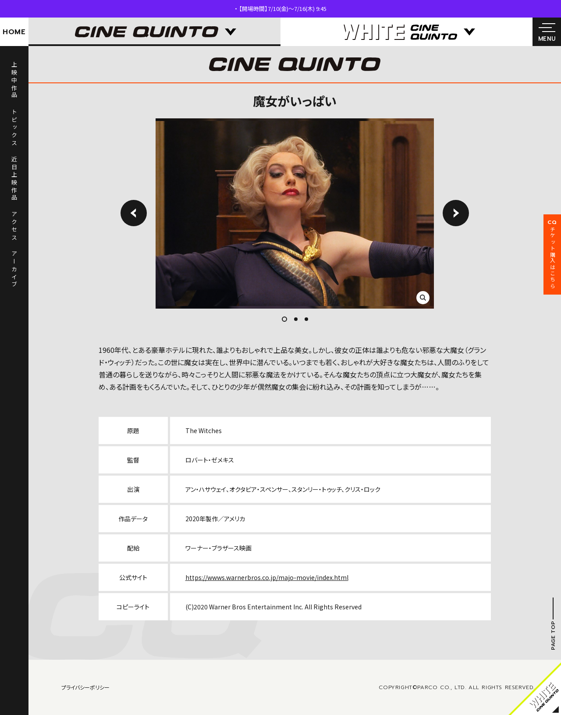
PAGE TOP (553, 635)
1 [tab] (286, 319)
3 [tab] (306, 319)
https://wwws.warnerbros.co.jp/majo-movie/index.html (266, 577)
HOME (14, 32)
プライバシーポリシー (85, 687)
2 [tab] (296, 319)
